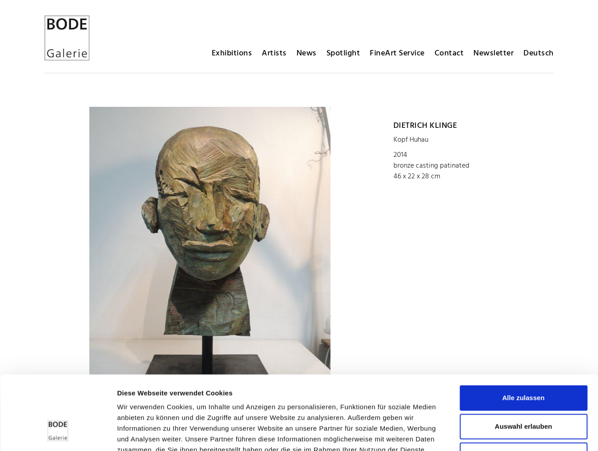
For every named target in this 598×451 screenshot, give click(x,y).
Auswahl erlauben (523, 363)
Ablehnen (523, 391)
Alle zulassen (523, 334)
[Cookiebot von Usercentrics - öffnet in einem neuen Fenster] (58, 433)
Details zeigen (475, 433)
